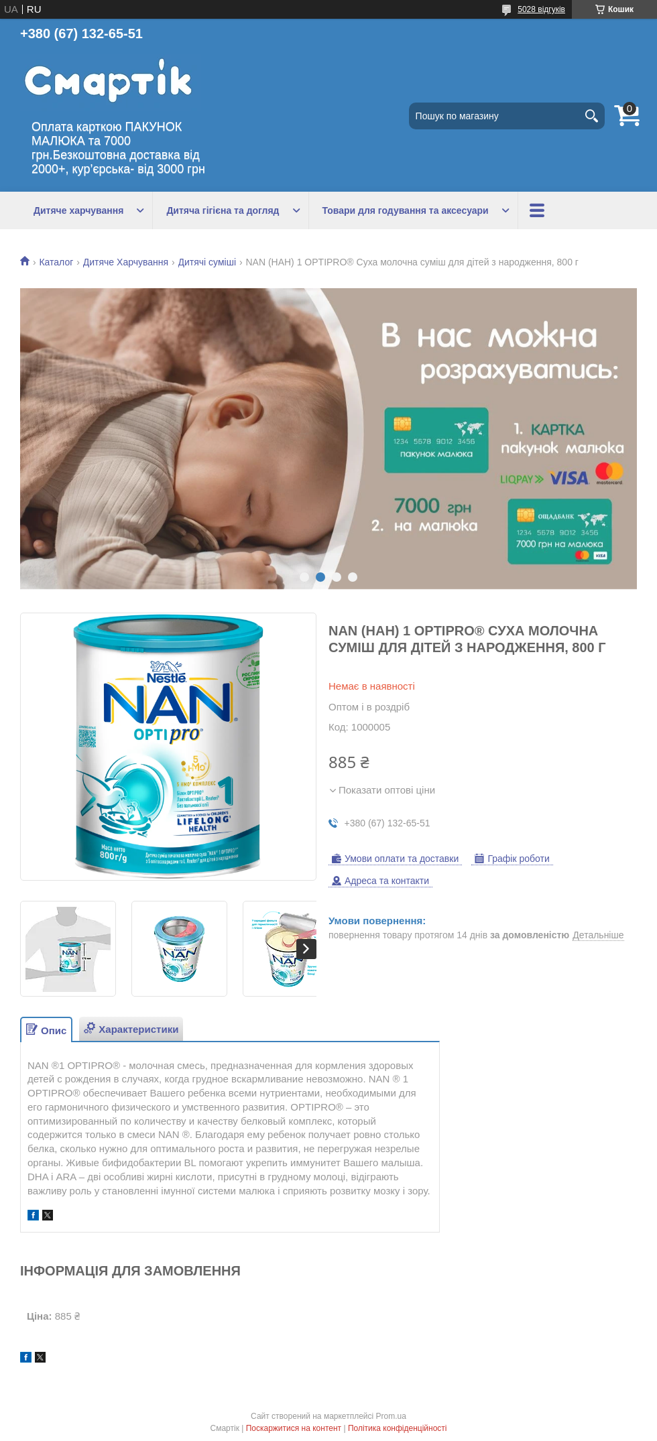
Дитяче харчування (78, 210)
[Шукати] (591, 116)
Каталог (56, 262)
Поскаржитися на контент (293, 1428)
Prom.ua (391, 1416)
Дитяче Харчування (125, 262)
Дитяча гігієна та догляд (222, 210)
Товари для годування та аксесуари (405, 210)
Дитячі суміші (207, 262)
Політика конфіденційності (397, 1428)
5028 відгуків (541, 9)
